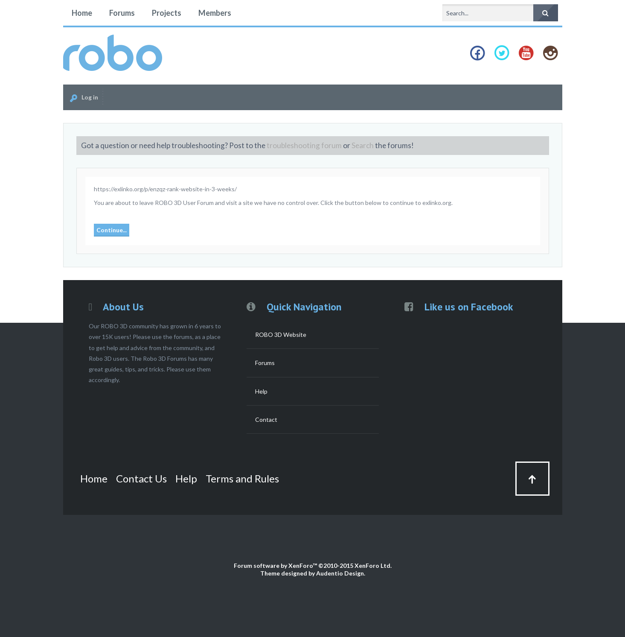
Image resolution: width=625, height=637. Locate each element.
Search (363, 145)
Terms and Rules (242, 478)
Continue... (111, 230)
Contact (266, 419)
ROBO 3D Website (280, 334)
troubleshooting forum (304, 145)
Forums (122, 13)
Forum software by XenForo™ (313, 565)
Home (82, 13)
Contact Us (141, 478)
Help (261, 391)
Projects (166, 13)
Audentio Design (340, 573)
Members (214, 13)
